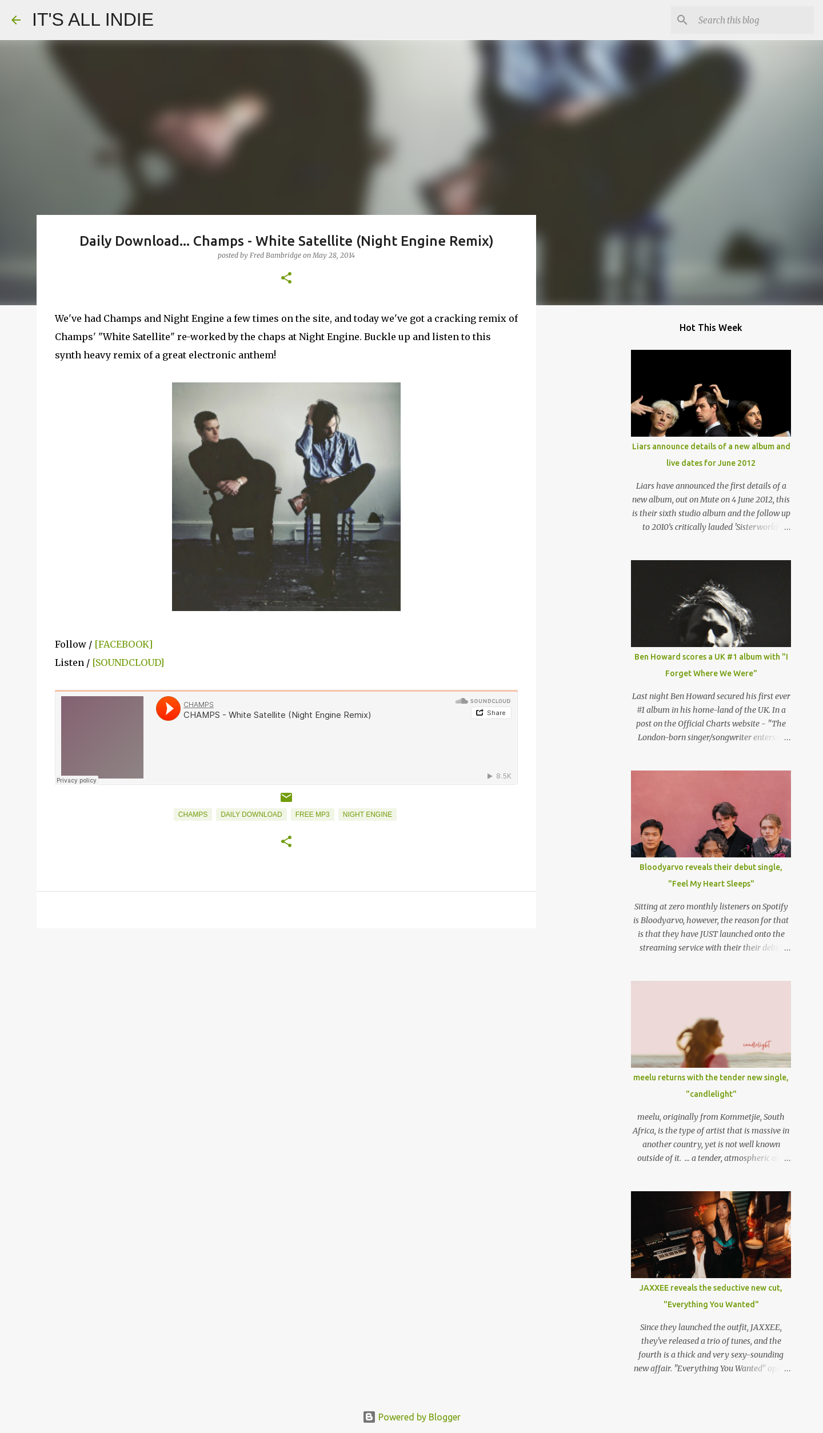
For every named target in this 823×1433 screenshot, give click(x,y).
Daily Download (251, 815)
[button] (286, 278)
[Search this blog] (754, 20)
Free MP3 (312, 815)
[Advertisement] (286, 1025)
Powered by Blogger (411, 1417)
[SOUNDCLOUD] (128, 662)
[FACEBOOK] (123, 644)
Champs (192, 815)
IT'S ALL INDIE (93, 19)
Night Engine (367, 815)
